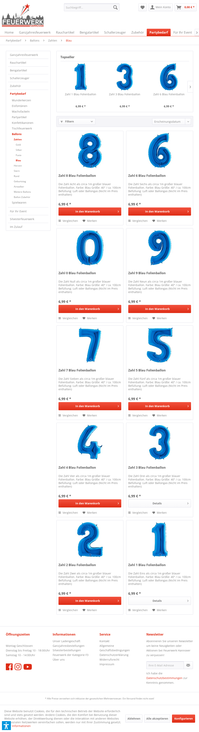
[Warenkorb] (186, 7)
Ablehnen (133, 718)
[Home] (9, 32)
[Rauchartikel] (65, 32)
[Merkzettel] (142, 7)
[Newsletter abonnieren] (188, 665)
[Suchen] (115, 7)
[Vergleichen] (68, 221)
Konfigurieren (183, 718)
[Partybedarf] (159, 32)
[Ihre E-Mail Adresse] (165, 665)
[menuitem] (92, 7)
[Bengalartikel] (89, 32)
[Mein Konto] (160, 7)
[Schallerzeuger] (115, 32)
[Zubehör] (138, 32)
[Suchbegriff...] (92, 7)
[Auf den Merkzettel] (90, 221)
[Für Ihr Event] (183, 32)
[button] (6, 725)
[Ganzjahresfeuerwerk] (34, 32)
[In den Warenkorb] (89, 211)
